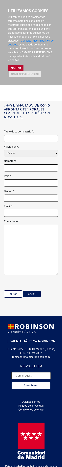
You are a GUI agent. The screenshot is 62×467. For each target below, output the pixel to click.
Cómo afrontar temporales (27, 107)
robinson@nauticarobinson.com (31, 356)
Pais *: (8, 176)
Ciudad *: (9, 191)
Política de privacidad (30, 405)
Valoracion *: (11, 146)
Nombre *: (10, 161)
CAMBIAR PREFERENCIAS (25, 74)
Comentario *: (12, 221)
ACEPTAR (16, 68)
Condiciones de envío (31, 409)
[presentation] (29, 284)
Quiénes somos (31, 401)
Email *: (8, 206)
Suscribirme (31, 385)
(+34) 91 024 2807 (31, 353)
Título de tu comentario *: (19, 131)
